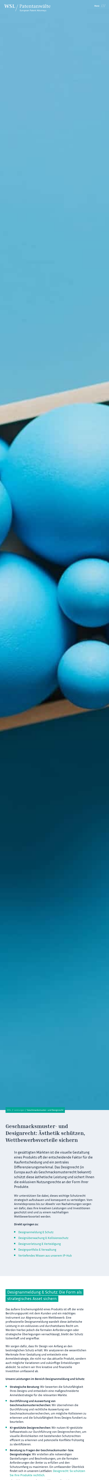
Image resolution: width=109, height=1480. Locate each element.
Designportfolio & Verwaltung (37, 1249)
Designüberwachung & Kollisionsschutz (43, 1238)
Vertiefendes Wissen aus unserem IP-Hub (45, 1255)
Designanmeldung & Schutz (36, 1232)
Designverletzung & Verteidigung (39, 1244)
